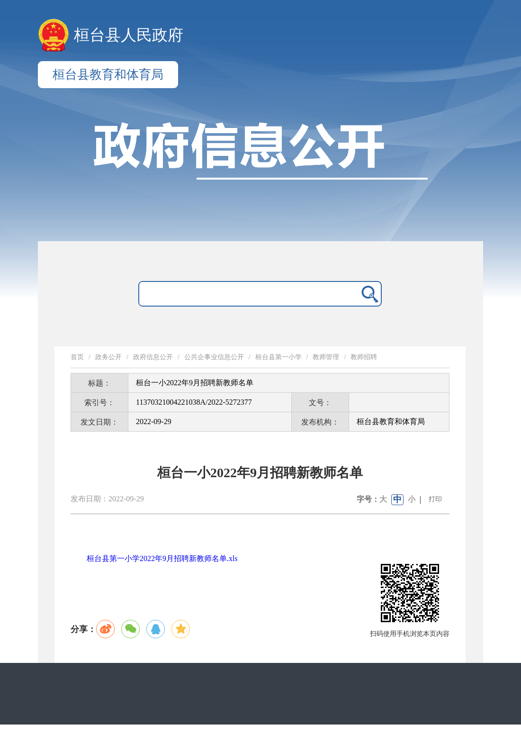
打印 (435, 499)
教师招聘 (363, 357)
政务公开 (108, 357)
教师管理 (326, 357)
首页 (77, 357)
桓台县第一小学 (278, 357)
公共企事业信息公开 (214, 357)
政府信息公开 (153, 357)
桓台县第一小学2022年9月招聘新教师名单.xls (162, 558)
